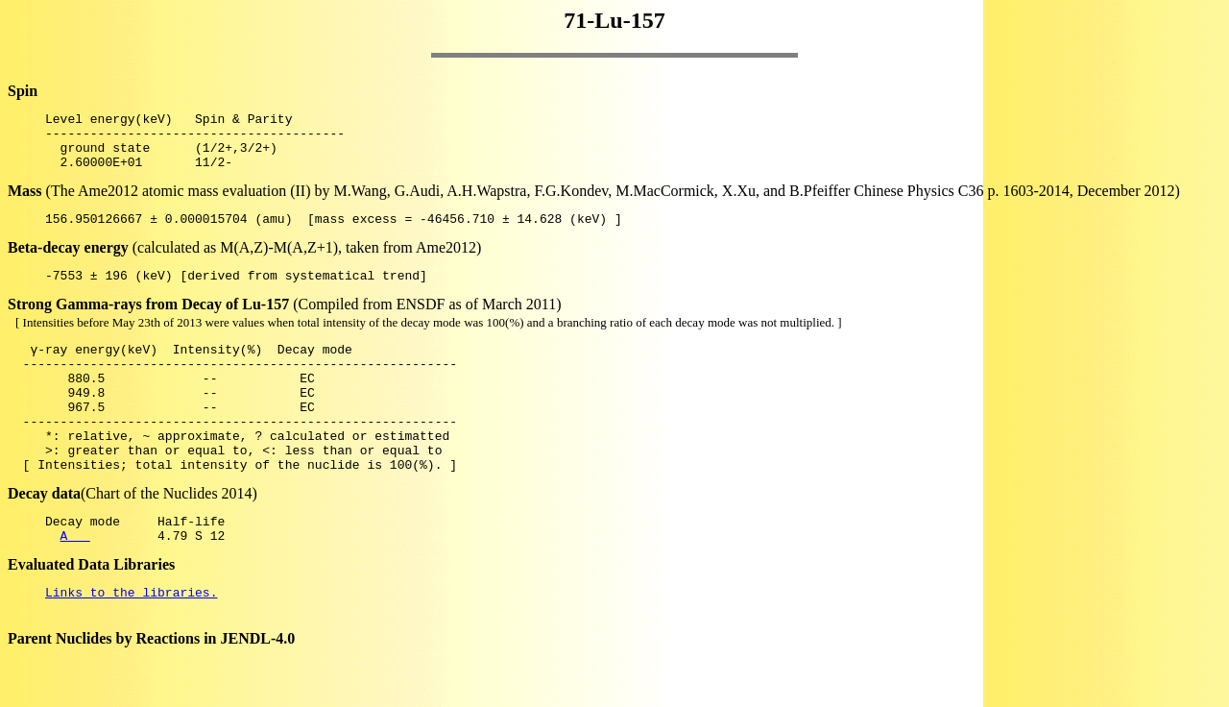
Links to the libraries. (131, 643)
